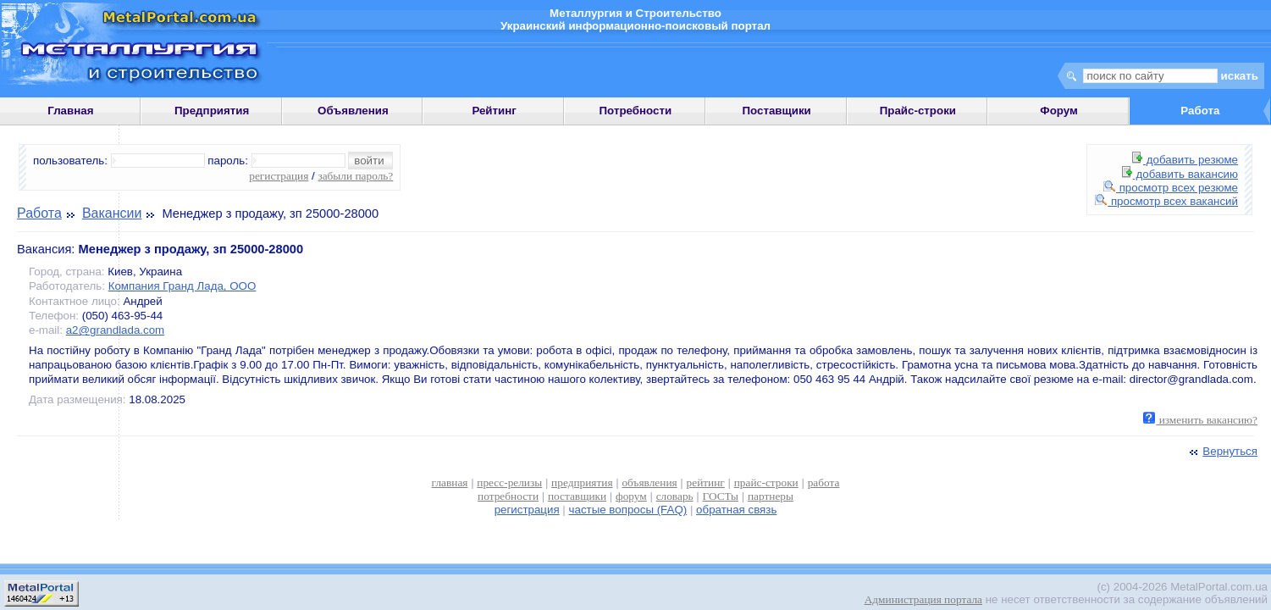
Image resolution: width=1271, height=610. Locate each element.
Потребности (636, 110)
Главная (70, 110)
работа (824, 482)
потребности (508, 496)
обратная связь (736, 509)
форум (631, 496)
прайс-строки (766, 482)
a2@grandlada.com (115, 330)
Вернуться (1221, 451)
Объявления (353, 110)
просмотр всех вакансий (1166, 201)
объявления (649, 482)
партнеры (770, 496)
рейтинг (706, 482)
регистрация (278, 175)
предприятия (581, 482)
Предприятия (211, 110)
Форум (1059, 110)
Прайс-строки (918, 110)
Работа (39, 213)
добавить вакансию (1180, 174)
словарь (675, 496)
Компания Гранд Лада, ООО (182, 286)
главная (450, 482)
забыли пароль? (355, 175)
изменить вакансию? (1200, 419)
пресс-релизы (509, 482)
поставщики (577, 496)
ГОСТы (720, 496)
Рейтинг (494, 110)
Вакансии (112, 213)
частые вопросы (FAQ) (628, 509)
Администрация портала (923, 599)
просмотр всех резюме (1170, 187)
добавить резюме (1185, 159)
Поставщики (776, 110)
